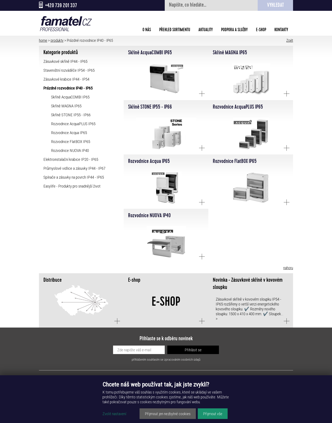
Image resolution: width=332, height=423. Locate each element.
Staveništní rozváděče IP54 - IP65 (69, 70)
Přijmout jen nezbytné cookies (168, 413)
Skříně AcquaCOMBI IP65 (70, 97)
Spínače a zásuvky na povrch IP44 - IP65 (73, 177)
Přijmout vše (212, 413)
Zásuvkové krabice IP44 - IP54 (66, 79)
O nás (146, 30)
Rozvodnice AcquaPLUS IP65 (73, 123)
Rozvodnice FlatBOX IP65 (70, 141)
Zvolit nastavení (114, 413)
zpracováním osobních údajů (182, 359)
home (43, 40)
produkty (57, 40)
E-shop (261, 30)
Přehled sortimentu (174, 30)
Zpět (289, 40)
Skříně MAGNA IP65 (66, 106)
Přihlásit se (193, 349)
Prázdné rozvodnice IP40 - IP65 (68, 88)
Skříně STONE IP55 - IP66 (71, 114)
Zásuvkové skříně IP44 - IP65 (65, 61)
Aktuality (205, 30)
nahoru (288, 268)
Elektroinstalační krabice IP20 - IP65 (70, 159)
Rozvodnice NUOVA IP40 (70, 150)
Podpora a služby (234, 30)
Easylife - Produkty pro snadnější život (72, 186)
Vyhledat (275, 5)
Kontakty (281, 30)
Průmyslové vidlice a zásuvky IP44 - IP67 (74, 168)
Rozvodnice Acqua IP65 (69, 132)
